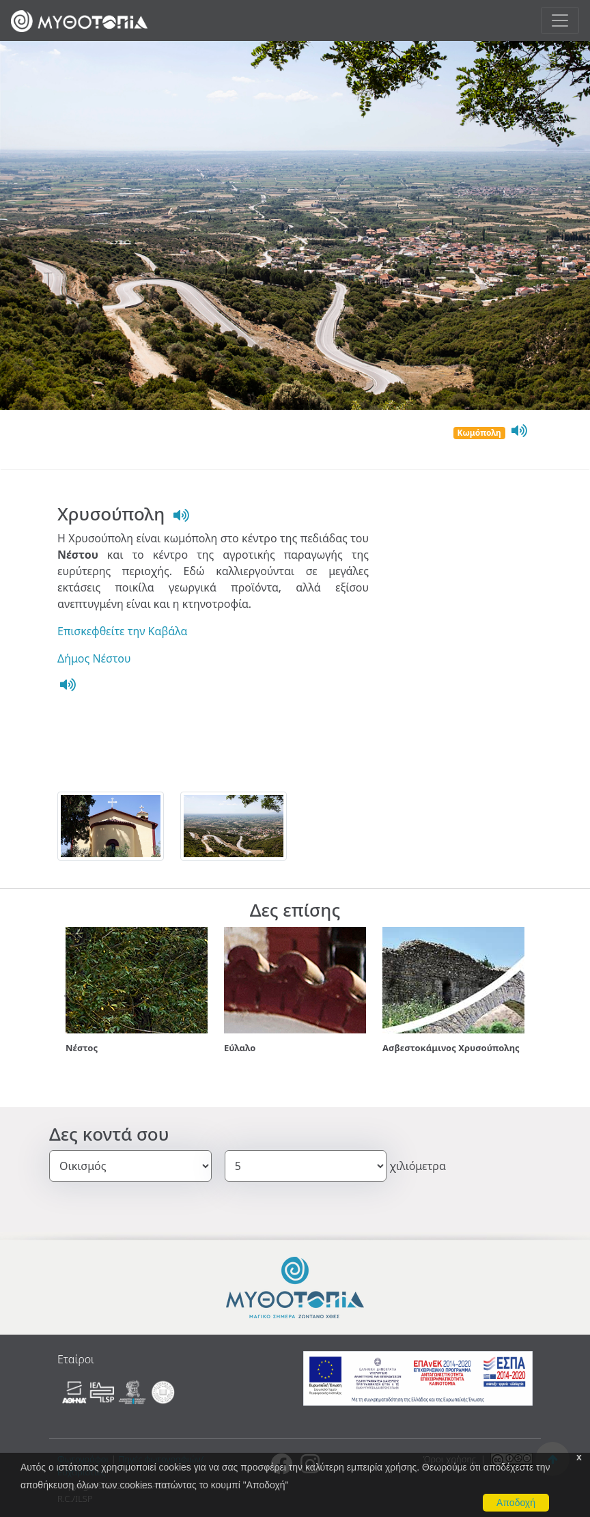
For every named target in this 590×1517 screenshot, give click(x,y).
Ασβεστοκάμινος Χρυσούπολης (451, 1048)
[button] (66, 996)
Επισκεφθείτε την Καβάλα (122, 631)
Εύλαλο (240, 1048)
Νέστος (82, 1048)
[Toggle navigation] (560, 20)
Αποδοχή (515, 1502)
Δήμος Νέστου (94, 658)
